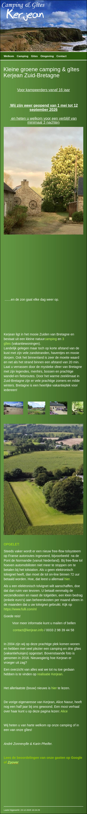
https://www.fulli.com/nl (20, 609)
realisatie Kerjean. (50, 674)
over (15, 762)
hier (67, 579)
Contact (61, 56)
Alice (64, 711)
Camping (22, 56)
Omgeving (47, 56)
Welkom (9, 56)
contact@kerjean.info (28, 630)
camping (51, 339)
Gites (34, 56)
